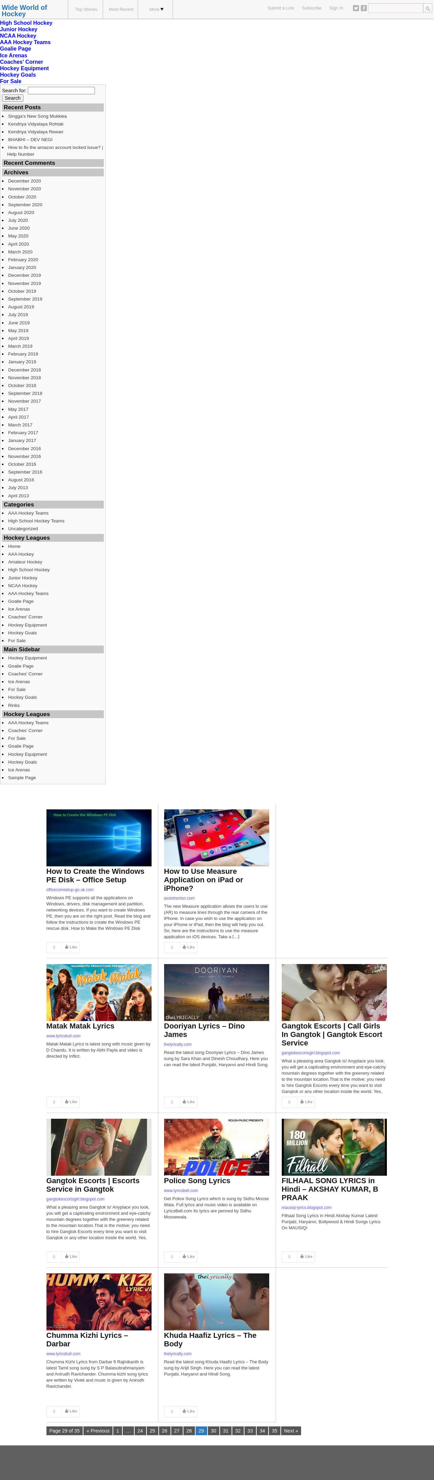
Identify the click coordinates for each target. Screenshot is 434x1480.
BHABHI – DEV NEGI (30, 139)
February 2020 (23, 259)
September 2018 (25, 393)
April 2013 (18, 495)
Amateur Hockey (25, 561)
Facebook (363, 8)
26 (164, 1431)
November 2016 (24, 456)
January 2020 (22, 267)
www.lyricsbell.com (181, 1190)
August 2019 (21, 306)
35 (274, 1431)
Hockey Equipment (24, 68)
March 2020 (20, 251)
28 (189, 1431)
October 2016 (22, 464)
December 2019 (24, 275)
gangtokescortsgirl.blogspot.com (311, 1053)
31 (226, 1431)
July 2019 (18, 314)
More (157, 9)
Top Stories (86, 9)
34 (262, 1431)
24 (140, 1431)
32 (238, 1431)
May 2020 (18, 235)
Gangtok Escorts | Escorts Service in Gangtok (93, 1184)
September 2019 (25, 299)
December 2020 (24, 181)
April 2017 (18, 417)
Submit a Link (281, 8)
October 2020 (22, 196)
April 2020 (18, 244)
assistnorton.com (179, 898)
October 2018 (22, 385)
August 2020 (21, 212)
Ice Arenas (13, 55)
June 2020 (19, 228)
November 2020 (24, 188)
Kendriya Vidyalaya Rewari (35, 131)
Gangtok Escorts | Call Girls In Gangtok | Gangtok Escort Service (332, 1034)
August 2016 (21, 479)
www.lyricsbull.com (63, 1036)
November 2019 (24, 283)
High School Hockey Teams (36, 520)
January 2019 (22, 361)
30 (213, 1431)
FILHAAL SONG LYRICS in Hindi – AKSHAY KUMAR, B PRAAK (330, 1189)
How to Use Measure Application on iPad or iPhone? (203, 879)
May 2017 (18, 409)
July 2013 (18, 487)
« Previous (98, 1431)
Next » (291, 1431)
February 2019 (23, 354)
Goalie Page (15, 49)
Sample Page (22, 777)
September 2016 (25, 472)
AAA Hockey (21, 554)
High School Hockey (26, 23)
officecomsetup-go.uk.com (70, 889)
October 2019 (22, 291)
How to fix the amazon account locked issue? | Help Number (55, 150)
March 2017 (20, 424)
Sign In (336, 8)
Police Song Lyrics (197, 1180)
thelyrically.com (178, 1044)
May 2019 (18, 330)
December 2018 (24, 369)
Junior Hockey (18, 29)
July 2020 (18, 220)
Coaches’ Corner (21, 62)
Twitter (356, 8)
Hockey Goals (18, 75)
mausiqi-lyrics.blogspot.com (307, 1207)
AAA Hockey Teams (25, 42)
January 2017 (22, 440)
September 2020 (25, 204)
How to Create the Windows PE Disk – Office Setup (95, 875)
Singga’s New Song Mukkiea (37, 116)
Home (14, 546)
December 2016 (24, 448)
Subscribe (312, 8)
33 (250, 1431)
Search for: (14, 90)
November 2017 (24, 401)
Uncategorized (23, 528)
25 (152, 1431)
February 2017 (23, 432)
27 (177, 1431)
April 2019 (18, 338)
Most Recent (121, 9)
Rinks (14, 705)
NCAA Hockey (18, 36)
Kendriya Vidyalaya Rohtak (35, 124)
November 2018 (24, 377)
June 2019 (19, 322)
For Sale (10, 81)
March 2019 (20, 346)
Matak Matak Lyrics (80, 1026)
